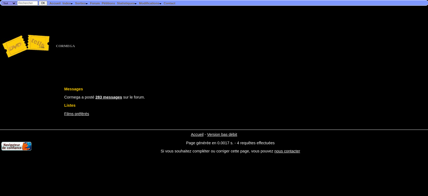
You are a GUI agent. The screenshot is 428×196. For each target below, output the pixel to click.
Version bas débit (222, 134)
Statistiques (127, 3)
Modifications (150, 3)
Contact (169, 3)
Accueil (55, 3)
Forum (95, 3)
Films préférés (76, 114)
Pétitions (108, 3)
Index (68, 3)
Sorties (81, 3)
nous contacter (287, 151)
